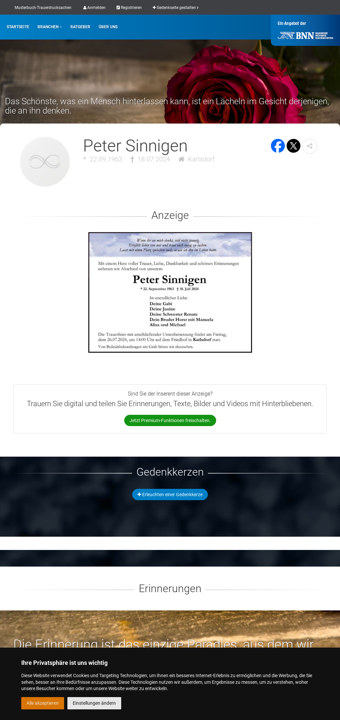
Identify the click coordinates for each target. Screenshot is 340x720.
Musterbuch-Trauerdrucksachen (43, 7)
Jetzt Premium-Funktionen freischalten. (170, 420)
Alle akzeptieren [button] (43, 703)
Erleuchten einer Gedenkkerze (170, 494)
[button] (309, 146)
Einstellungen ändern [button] (94, 703)
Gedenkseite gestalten (175, 7)
